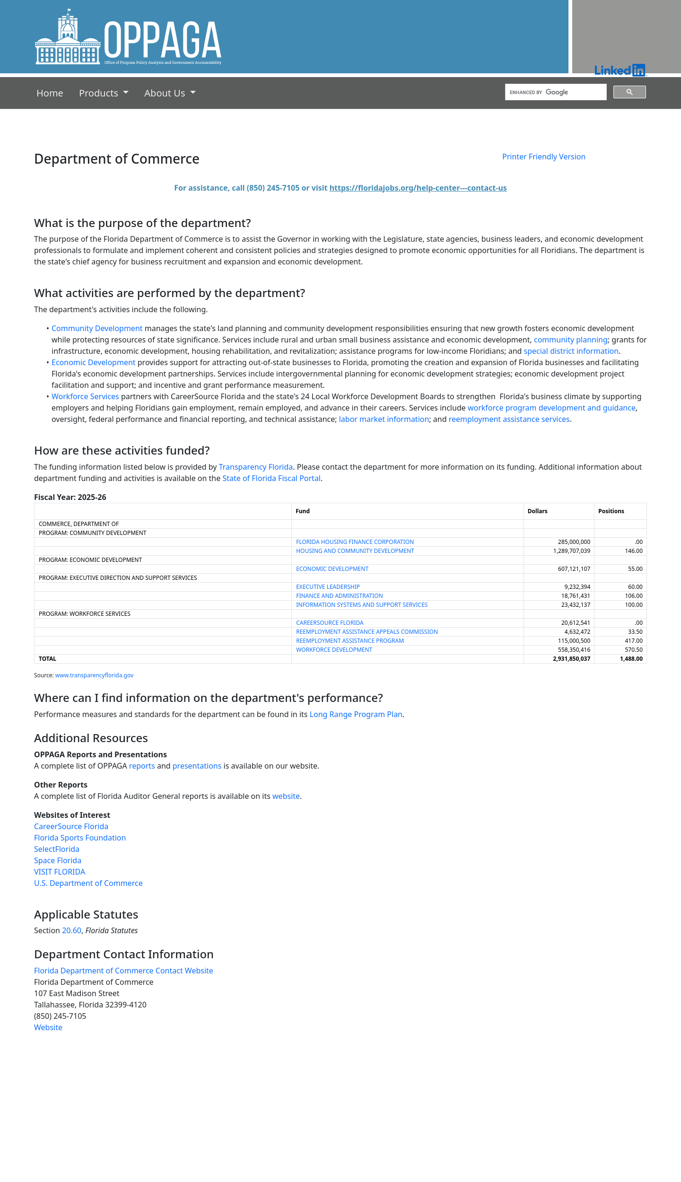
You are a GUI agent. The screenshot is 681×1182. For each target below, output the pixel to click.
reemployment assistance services (509, 419)
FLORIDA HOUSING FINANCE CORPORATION (355, 542)
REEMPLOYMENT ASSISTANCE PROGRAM (350, 641)
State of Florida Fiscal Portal (271, 478)
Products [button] (100, 93)
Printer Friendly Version (543, 156)
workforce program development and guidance (552, 408)
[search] (555, 92)
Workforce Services (85, 396)
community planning (571, 339)
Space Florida (57, 860)
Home (51, 92)
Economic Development (94, 362)
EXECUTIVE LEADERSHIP (328, 587)
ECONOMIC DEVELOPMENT (332, 569)
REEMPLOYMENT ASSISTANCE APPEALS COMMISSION (367, 632)
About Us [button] (165, 93)
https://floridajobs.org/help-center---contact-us (418, 188)
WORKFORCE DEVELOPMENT (334, 650)
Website (48, 1027)
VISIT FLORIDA (59, 872)
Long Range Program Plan (356, 714)
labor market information (384, 419)
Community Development (97, 328)
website (286, 796)
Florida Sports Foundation (80, 837)
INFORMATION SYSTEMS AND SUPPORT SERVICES (362, 605)
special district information (571, 351)
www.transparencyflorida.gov (94, 675)
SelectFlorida (56, 849)
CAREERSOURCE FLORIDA (329, 623)
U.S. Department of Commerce (88, 883)
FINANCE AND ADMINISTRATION (339, 596)
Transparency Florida (256, 467)
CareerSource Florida (71, 826)
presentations (197, 766)
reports (142, 766)
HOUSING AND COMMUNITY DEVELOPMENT (355, 551)
